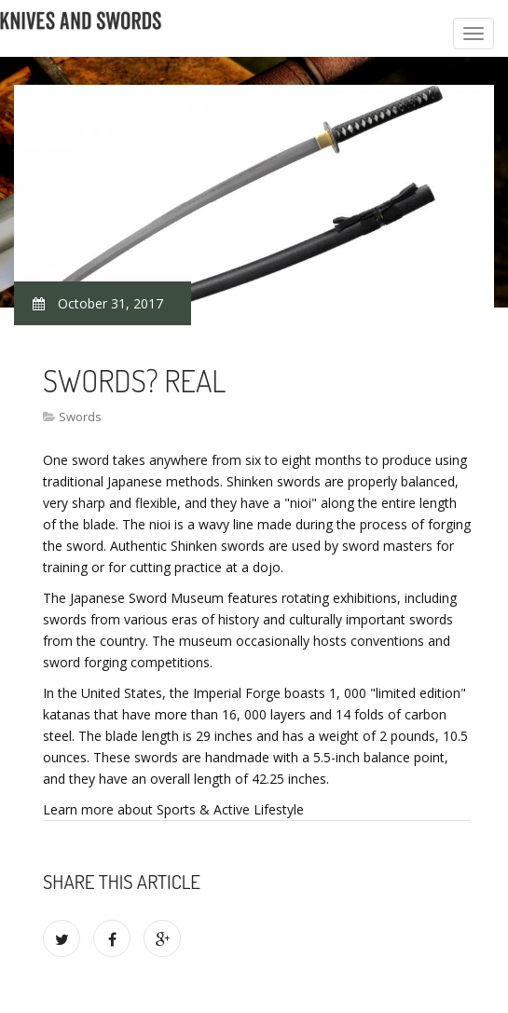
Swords (80, 416)
